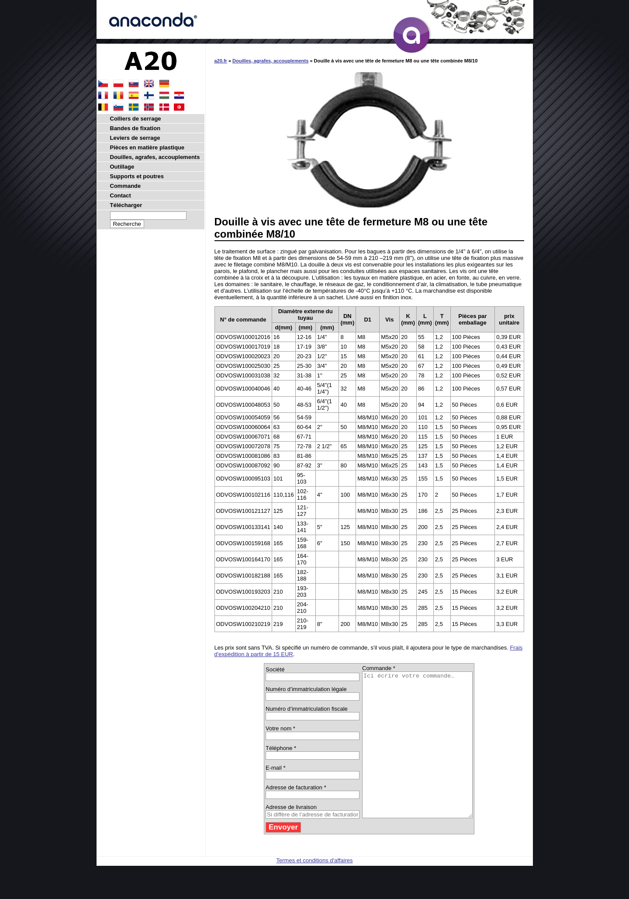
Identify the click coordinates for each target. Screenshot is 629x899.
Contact (120, 195)
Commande (125, 186)
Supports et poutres (137, 176)
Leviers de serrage (135, 138)
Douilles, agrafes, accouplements (270, 60)
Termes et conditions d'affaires (314, 889)
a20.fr (220, 60)
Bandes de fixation (135, 128)
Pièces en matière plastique (147, 147)
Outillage (122, 166)
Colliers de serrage (135, 118)
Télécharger (126, 205)
